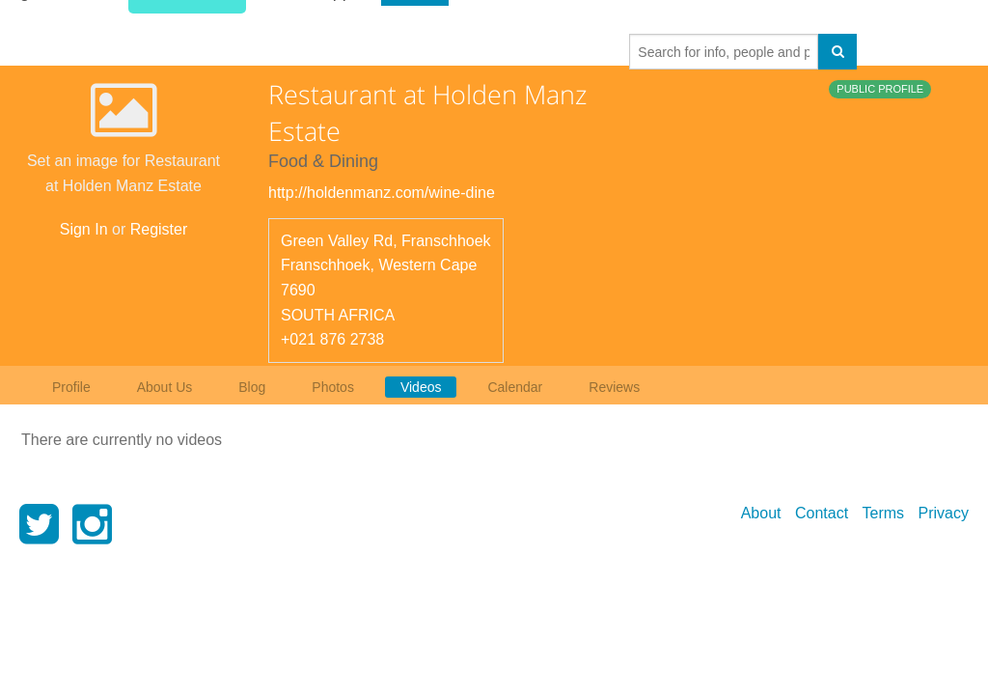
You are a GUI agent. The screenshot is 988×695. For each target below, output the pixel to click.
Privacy (944, 513)
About (761, 513)
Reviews (614, 387)
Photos (333, 387)
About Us (165, 387)
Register (159, 229)
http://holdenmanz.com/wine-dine (381, 192)
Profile (71, 387)
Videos (421, 387)
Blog (251, 387)
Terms (884, 513)
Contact (821, 513)
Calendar (514, 387)
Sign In (84, 229)
